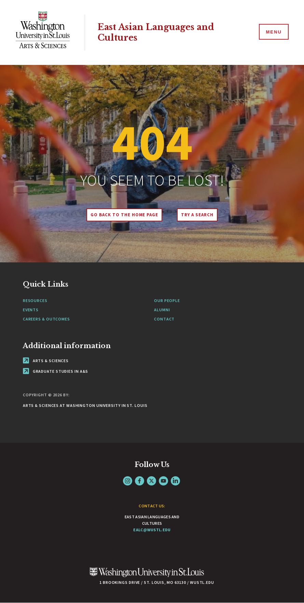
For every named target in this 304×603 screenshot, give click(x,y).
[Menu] (273, 32)
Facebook (139, 480)
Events (31, 309)
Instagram (127, 480)
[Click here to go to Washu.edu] (147, 575)
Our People (167, 300)
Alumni (162, 309)
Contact (164, 318)
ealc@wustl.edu (151, 529)
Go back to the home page (124, 215)
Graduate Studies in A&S (55, 371)
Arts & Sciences (46, 360)
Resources (35, 300)
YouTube (163, 480)
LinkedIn (175, 480)
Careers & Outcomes (46, 318)
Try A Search (197, 215)
